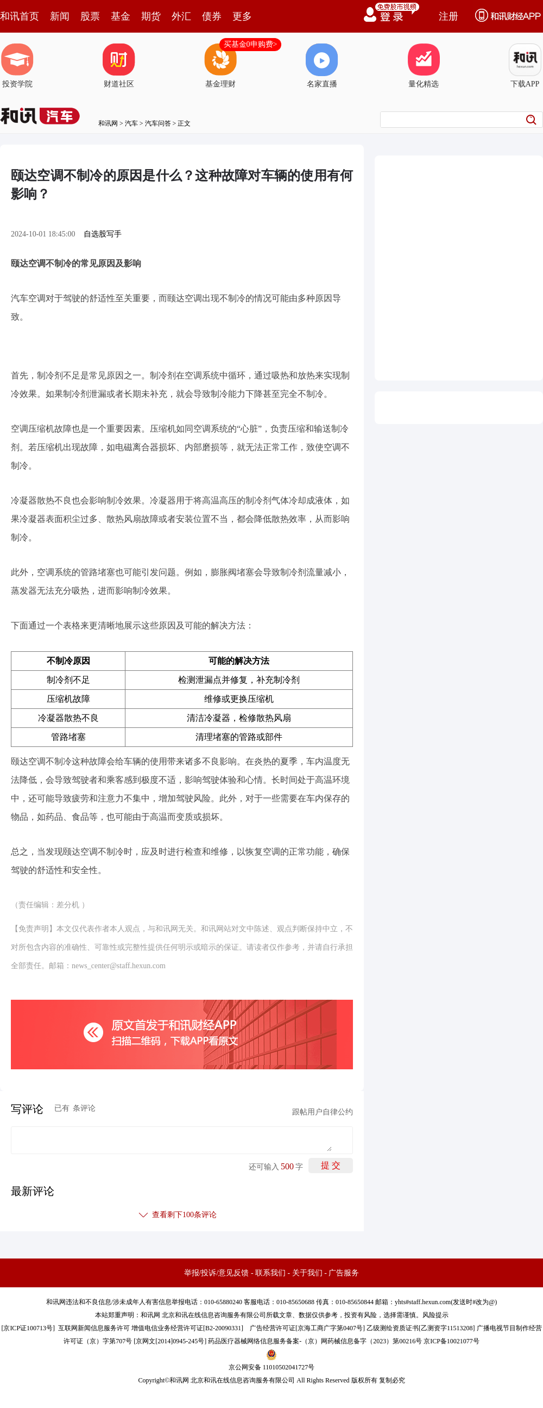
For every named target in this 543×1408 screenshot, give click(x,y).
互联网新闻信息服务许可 (94, 1328)
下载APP (525, 65)
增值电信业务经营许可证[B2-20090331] (187, 1328)
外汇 (181, 16)
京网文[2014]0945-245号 (170, 1341)
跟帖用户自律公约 (322, 1112)
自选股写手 (103, 234)
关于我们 (307, 1273)
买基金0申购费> (250, 44)
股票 (90, 16)
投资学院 (17, 65)
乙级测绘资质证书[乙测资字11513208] (421, 1328)
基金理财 (220, 65)
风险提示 (435, 1315)
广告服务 (344, 1273)
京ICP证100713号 (28, 1328)
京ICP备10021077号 (451, 1341)
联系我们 (270, 1273)
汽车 (131, 123)
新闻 (60, 16)
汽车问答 (158, 123)
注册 (448, 16)
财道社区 (119, 65)
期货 (151, 16)
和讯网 (108, 123)
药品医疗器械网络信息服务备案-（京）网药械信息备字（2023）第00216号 (315, 1341)
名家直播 (322, 65)
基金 (120, 16)
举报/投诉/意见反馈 (216, 1273)
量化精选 (423, 65)
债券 (212, 16)
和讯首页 (19, 16)
